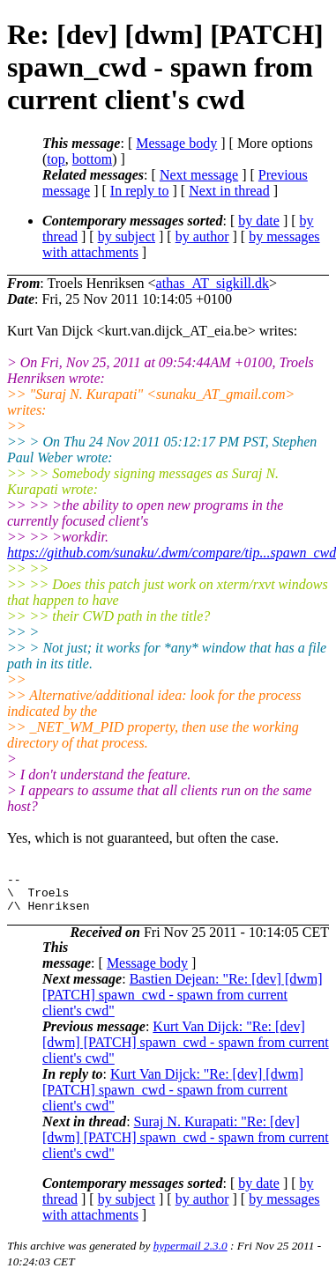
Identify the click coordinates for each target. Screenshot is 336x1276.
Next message (199, 174)
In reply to (139, 190)
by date (259, 220)
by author (202, 236)
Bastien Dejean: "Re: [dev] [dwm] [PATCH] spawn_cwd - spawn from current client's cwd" (182, 1002)
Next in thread (229, 190)
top (55, 158)
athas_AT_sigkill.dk (212, 283)
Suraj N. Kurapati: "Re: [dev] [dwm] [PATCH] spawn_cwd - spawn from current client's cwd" (185, 1145)
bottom (92, 158)
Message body (176, 143)
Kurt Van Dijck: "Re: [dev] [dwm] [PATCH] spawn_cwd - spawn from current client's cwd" (185, 1050)
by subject (126, 236)
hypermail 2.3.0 (190, 1253)
